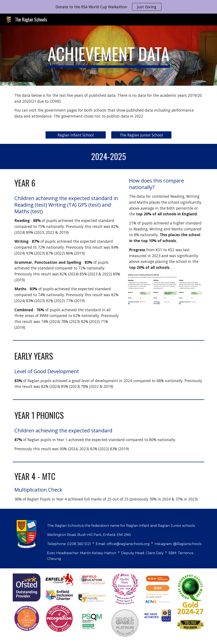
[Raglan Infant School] (76, 135)
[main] (108, 56)
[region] (108, 7)
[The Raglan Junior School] (141, 135)
